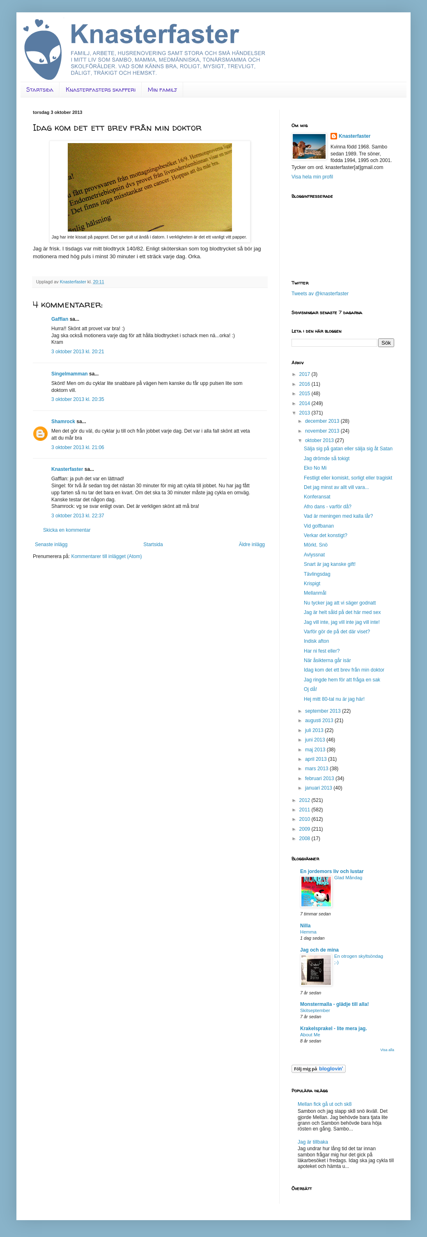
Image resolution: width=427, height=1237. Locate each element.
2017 (305, 374)
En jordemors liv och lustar (332, 871)
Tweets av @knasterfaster (320, 294)
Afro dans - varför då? (327, 507)
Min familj (162, 89)
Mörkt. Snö (316, 545)
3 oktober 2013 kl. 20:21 (77, 351)
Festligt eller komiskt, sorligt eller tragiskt (348, 478)
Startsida (39, 89)
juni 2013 (315, 740)
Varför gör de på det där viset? (337, 632)
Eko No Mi (315, 468)
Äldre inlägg (252, 544)
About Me (310, 1034)
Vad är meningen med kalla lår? (338, 516)
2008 (305, 838)
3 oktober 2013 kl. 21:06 (77, 447)
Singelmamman (69, 374)
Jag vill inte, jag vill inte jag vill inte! (342, 622)
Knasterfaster (67, 469)
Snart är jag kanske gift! (330, 564)
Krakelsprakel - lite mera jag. (333, 1028)
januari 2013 (319, 788)
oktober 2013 (320, 440)
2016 (305, 384)
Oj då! (310, 689)
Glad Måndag (348, 877)
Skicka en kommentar (66, 530)
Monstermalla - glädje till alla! (334, 1004)
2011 (305, 810)
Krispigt (312, 583)
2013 (305, 413)
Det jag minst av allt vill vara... (336, 487)
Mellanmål (315, 593)
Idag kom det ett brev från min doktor (344, 670)
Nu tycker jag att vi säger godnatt (340, 603)
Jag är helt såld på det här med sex (342, 612)
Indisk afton (316, 641)
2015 (305, 393)
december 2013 (323, 421)
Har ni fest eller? (322, 651)
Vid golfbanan (319, 526)
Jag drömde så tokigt (326, 458)
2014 (305, 403)
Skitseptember (315, 1010)
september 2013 (323, 711)
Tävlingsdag (317, 574)
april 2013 (316, 759)
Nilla (305, 926)
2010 (305, 819)
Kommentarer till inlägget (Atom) (106, 556)
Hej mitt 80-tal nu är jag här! (334, 699)
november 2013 (323, 431)
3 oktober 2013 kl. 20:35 (77, 399)
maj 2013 (316, 750)
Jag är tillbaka (313, 1142)
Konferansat (317, 497)
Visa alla (387, 1050)
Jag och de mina (319, 950)
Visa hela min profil (312, 177)
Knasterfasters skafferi (100, 89)
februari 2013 (320, 778)
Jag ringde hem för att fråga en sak (342, 680)
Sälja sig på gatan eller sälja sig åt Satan (348, 449)
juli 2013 (315, 730)
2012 (305, 800)
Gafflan (59, 319)
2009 (305, 829)
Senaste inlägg (51, 544)
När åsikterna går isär (327, 660)
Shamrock (63, 421)
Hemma (308, 931)
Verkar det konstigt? (325, 535)
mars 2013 (317, 768)
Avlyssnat (314, 555)
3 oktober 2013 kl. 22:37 (77, 516)
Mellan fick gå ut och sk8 (324, 1104)
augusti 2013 (320, 720)
